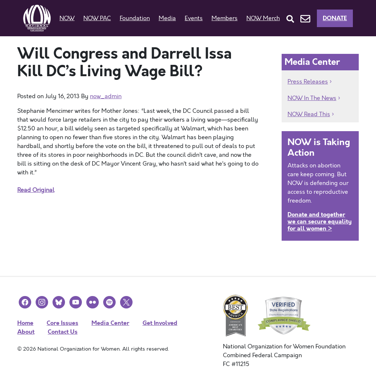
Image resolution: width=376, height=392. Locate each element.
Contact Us (62, 332)
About (26, 332)
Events (194, 18)
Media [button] (167, 18)
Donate (335, 18)
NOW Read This (309, 114)
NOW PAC (97, 18)
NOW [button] (67, 18)
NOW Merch (263, 18)
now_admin (106, 96)
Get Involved (159, 323)
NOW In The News (312, 98)
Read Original (35, 190)
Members (225, 18)
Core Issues (62, 323)
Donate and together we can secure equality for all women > (320, 221)
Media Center (110, 323)
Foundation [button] (135, 18)
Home (25, 323)
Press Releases (308, 82)
